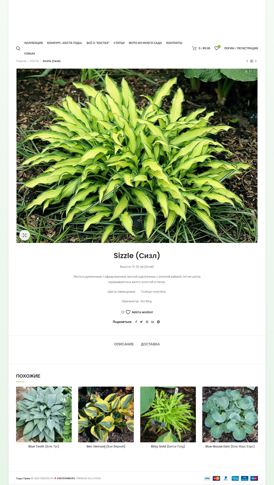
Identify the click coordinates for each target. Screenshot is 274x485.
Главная (21, 61)
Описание (124, 344)
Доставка (150, 344)
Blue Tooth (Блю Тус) (43, 446)
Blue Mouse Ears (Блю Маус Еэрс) (230, 446)
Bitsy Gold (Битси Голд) (168, 446)
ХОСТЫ (34, 61)
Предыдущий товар (247, 61)
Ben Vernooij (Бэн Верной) (105, 446)
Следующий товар (256, 61)
